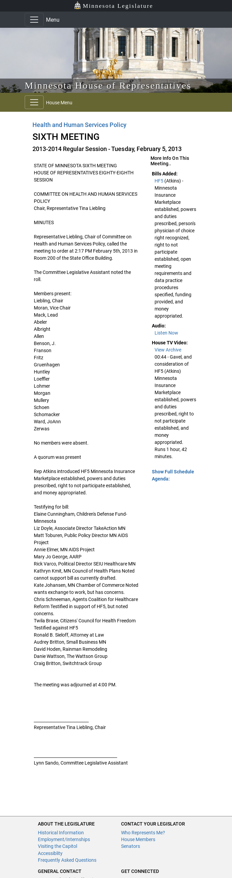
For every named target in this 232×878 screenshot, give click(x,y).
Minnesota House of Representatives (108, 85)
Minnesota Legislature (113, 5)
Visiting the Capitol (57, 846)
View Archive (168, 349)
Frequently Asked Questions (67, 860)
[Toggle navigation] (34, 19)
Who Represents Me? (143, 832)
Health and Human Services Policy (79, 124)
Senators (130, 846)
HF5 (159, 181)
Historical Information (61, 832)
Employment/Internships (64, 839)
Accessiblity (50, 853)
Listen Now (166, 333)
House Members (138, 839)
